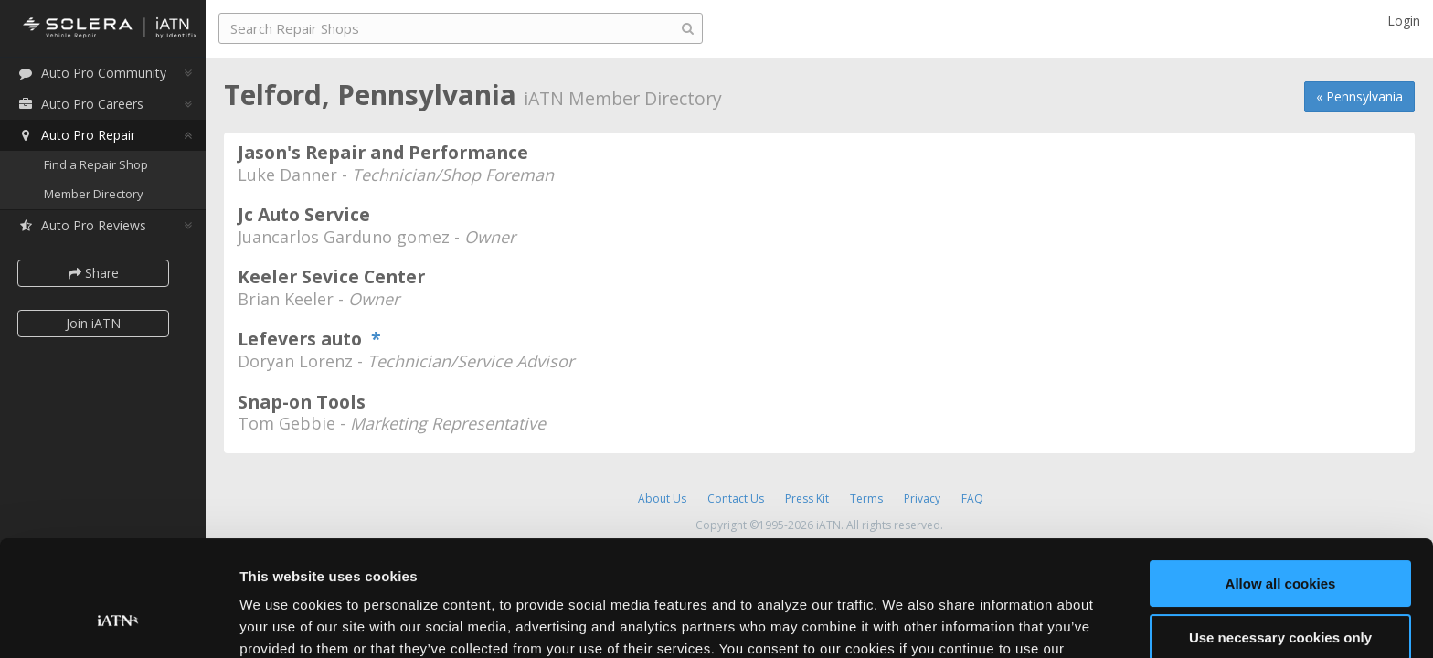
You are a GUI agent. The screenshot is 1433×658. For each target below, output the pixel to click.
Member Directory (93, 194)
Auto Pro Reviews (81, 225)
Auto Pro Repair (76, 134)
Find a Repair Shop (96, 164)
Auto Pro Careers (80, 103)
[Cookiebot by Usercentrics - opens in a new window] (118, 622)
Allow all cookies (1281, 485)
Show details (281, 622)
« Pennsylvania (1359, 96)
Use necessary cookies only (1280, 538)
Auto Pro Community (91, 72)
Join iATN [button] (93, 323)
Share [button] (94, 272)
